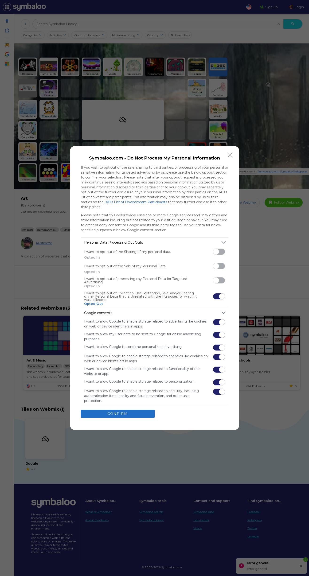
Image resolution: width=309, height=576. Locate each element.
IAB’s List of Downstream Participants (136, 202)
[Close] (230, 155)
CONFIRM (117, 413)
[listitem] (154, 242)
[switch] (219, 252)
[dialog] (154, 288)
